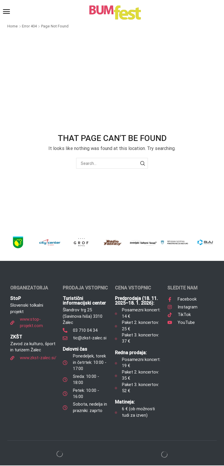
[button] (6, 11)
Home (12, 26)
